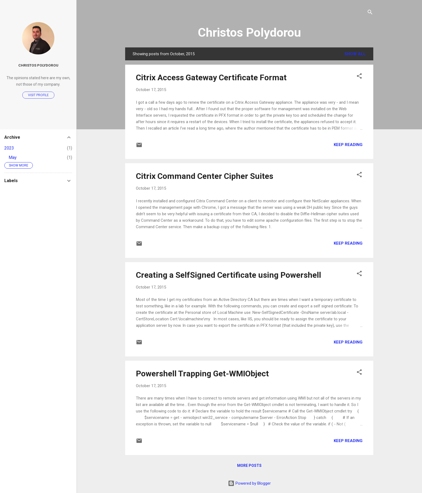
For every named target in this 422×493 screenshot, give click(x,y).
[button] (359, 76)
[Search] (370, 12)
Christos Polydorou (249, 32)
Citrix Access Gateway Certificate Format (211, 77)
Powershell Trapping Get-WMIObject (202, 373)
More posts (249, 465)
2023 (9, 148)
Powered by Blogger (249, 483)
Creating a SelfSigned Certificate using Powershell (228, 275)
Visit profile (38, 95)
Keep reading (348, 144)
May (13, 157)
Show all (355, 53)
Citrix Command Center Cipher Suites (204, 176)
